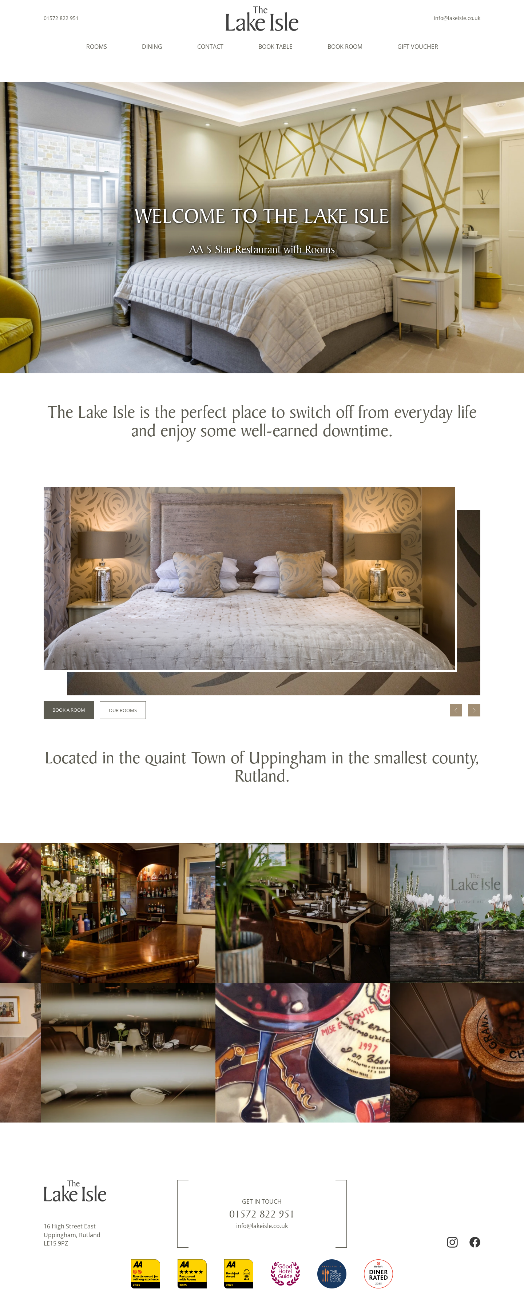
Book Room (345, 47)
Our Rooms (123, 710)
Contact (210, 47)
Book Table (275, 47)
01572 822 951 (262, 1213)
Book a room (68, 710)
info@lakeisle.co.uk (457, 18)
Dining (152, 47)
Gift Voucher (417, 47)
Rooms (96, 47)
